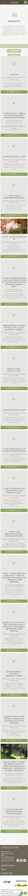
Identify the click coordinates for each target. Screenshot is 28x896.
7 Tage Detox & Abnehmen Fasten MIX (14, 197)
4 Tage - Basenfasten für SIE (14, 238)
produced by (17, 895)
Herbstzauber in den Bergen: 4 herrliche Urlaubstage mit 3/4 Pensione (14, 720)
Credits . (2, 893)
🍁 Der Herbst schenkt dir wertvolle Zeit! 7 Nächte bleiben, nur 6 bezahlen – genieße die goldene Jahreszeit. (14, 766)
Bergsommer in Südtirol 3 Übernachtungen (14, 674)
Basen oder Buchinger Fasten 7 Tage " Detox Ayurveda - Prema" (14, 328)
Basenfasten (14, 55)
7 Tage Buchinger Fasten (14, 410)
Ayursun (14, 75)
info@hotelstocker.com (8, 861)
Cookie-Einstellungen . (10, 893)
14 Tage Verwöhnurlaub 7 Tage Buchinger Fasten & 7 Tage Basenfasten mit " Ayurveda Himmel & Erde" (14, 282)
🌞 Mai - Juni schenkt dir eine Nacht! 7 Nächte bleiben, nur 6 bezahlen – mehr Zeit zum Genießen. (14, 578)
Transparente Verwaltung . (7, 895)
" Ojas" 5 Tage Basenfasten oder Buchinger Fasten (14, 534)
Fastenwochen (14, 51)
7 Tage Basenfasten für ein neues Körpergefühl (14, 450)
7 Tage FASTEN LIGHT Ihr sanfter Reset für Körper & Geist (14, 491)
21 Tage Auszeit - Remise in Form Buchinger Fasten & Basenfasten (14, 116)
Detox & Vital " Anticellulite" (14, 370)
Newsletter (6, 873)
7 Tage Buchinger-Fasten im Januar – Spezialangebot (14, 812)
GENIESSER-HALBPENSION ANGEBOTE (14, 46)
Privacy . (17, 893)
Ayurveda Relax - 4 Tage (14, 157)
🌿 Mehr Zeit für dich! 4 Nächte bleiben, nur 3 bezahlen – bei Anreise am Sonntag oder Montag (14, 627)
